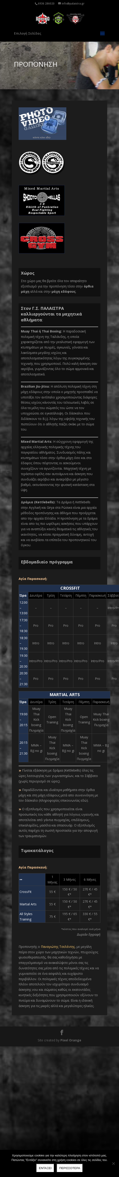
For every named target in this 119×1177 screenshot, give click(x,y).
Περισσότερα (69, 1168)
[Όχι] (113, 1163)
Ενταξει (45, 1168)
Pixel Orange (70, 1040)
